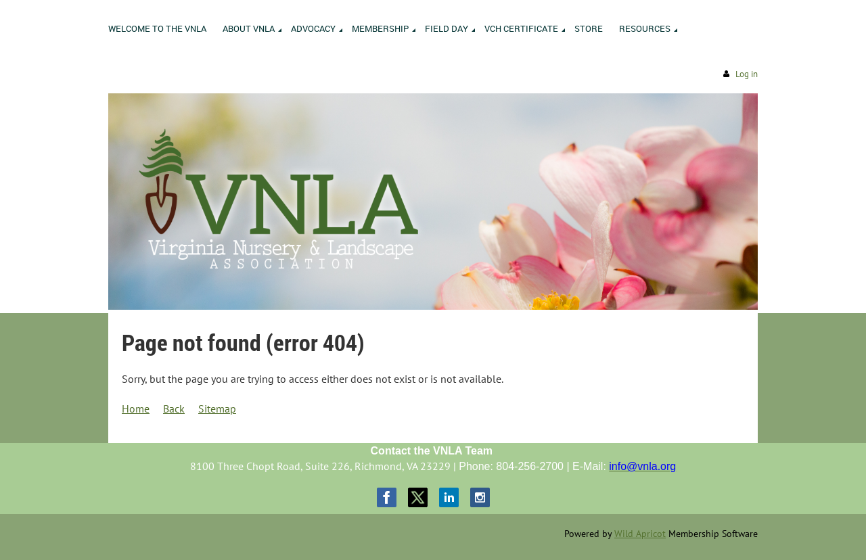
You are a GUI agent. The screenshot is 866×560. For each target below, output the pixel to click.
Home (136, 408)
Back (174, 408)
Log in (746, 74)
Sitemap (217, 408)
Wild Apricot (640, 534)
